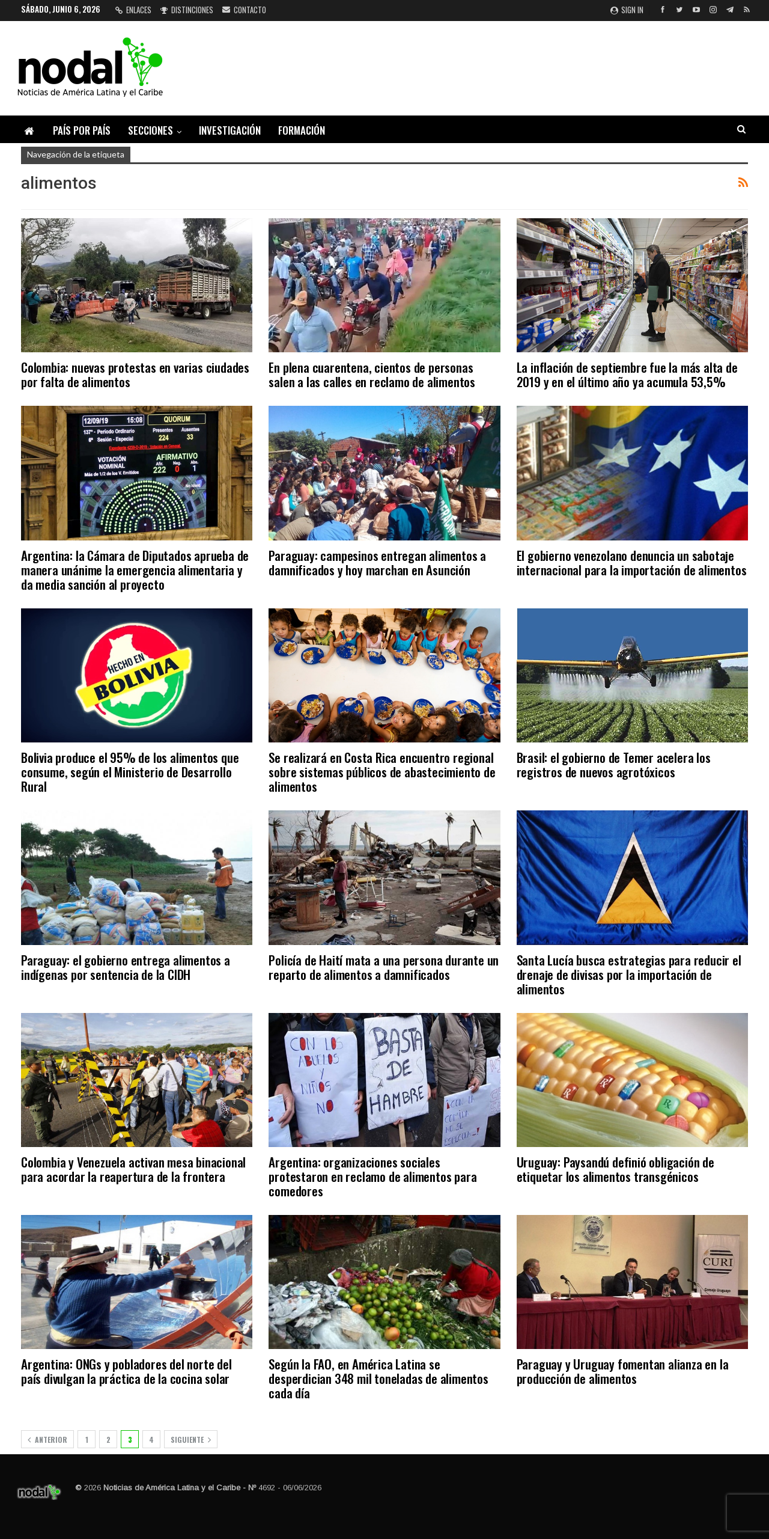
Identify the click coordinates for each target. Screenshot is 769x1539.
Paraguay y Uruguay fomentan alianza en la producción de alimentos (623, 1371)
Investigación (230, 130)
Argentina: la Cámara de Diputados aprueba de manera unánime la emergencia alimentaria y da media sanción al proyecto (135, 569)
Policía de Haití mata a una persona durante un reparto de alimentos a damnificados (384, 967)
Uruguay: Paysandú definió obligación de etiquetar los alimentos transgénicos (615, 1169)
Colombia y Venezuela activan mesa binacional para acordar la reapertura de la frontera (133, 1169)
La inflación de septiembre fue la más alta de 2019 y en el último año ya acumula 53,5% (627, 374)
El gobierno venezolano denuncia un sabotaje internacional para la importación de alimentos (632, 562)
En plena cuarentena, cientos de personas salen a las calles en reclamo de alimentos (372, 374)
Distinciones (186, 10)
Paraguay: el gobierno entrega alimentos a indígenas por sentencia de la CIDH (125, 967)
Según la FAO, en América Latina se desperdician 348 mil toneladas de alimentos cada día (378, 1378)
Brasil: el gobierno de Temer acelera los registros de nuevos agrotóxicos (614, 764)
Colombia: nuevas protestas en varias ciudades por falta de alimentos (135, 374)
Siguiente (191, 1439)
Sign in (626, 10)
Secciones (150, 130)
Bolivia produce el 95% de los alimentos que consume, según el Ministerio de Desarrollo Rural (130, 771)
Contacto (244, 10)
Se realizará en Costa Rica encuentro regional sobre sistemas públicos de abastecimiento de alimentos (382, 771)
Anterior (47, 1439)
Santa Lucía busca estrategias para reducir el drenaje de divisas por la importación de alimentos (629, 974)
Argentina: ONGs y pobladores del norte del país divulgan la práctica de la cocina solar (126, 1371)
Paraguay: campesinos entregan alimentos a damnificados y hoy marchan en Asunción (377, 562)
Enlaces (133, 10)
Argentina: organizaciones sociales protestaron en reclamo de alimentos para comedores (372, 1176)
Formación (301, 130)
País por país (82, 130)
